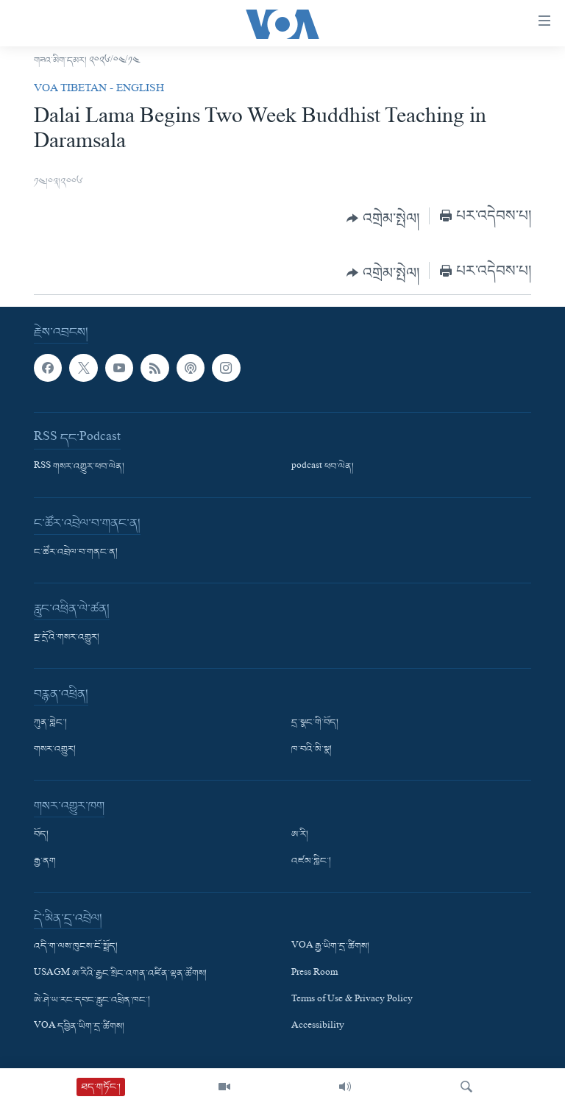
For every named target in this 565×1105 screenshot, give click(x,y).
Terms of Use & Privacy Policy (352, 1000)
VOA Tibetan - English (99, 90)
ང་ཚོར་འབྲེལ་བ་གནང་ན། (76, 552)
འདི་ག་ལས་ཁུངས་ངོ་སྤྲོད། (76, 946)
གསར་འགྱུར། (55, 749)
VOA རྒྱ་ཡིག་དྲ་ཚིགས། (330, 946)
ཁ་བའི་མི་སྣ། (311, 749)
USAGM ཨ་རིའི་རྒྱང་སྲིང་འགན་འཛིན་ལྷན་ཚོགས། (120, 974)
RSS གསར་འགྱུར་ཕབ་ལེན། (79, 467)
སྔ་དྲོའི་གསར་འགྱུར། (66, 637)
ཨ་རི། (299, 835)
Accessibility (317, 1027)
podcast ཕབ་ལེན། (322, 467)
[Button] (383, 218)
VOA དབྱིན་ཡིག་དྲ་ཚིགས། (79, 1027)
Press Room (314, 974)
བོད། (41, 835)
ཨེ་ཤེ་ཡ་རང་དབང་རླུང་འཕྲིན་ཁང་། (92, 1000)
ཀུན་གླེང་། (50, 723)
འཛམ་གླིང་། (311, 861)
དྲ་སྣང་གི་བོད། (314, 723)
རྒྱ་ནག (45, 861)
